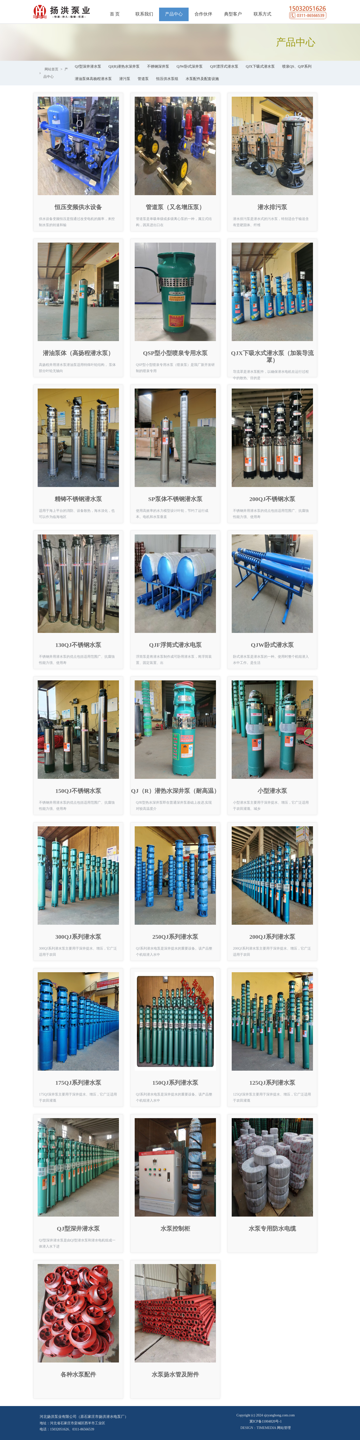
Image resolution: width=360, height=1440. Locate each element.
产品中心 (174, 14)
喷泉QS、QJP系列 (296, 66)
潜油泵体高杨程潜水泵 (93, 79)
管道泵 (143, 79)
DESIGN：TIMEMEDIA (258, 1428)
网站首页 (51, 69)
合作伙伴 (203, 14)
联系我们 (144, 14)
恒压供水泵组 (167, 79)
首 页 (115, 14)
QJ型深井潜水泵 (88, 66)
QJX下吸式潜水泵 (260, 66)
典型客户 (233, 14)
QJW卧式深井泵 (190, 66)
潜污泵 (124, 79)
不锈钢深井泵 (158, 66)
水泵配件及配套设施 (202, 79)
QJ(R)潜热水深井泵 (124, 66)
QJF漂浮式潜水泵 (224, 66)
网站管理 (284, 1428)
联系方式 (262, 14)
